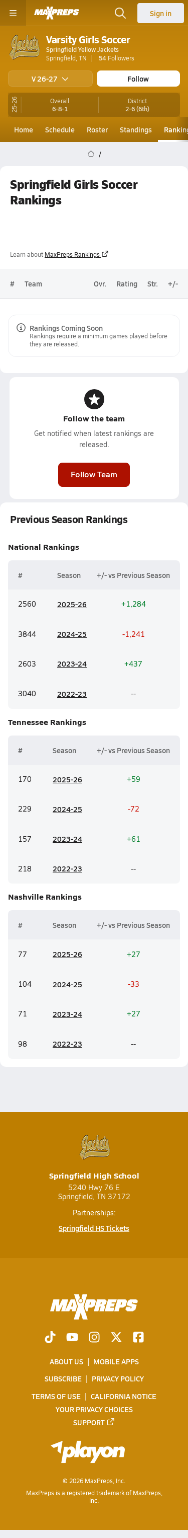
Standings (136, 129)
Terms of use (56, 1396)
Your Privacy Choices (94, 1409)
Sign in (160, 13)
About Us (66, 1361)
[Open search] (120, 13)
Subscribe (63, 1379)
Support (94, 1422)
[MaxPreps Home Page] (91, 154)
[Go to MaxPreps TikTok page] (50, 1338)
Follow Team (94, 474)
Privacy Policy (118, 1379)
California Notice (123, 1396)
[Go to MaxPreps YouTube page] (72, 1338)
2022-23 (72, 694)
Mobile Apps (116, 1361)
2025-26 (72, 604)
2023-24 (72, 663)
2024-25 (72, 634)
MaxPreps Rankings (77, 254)
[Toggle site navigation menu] (13, 13)
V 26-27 (50, 79)
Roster (97, 129)
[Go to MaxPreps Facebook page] (138, 1338)
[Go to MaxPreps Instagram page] (94, 1338)
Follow (138, 79)
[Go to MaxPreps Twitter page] (116, 1338)
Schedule (60, 129)
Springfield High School (94, 1156)
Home (23, 129)
